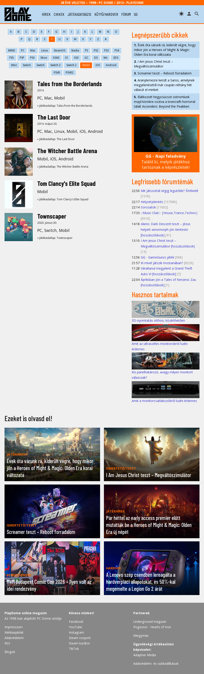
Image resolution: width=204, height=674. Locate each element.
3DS (115, 58)
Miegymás (141, 635)
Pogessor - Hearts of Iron (152, 627)
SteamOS (59, 50)
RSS (7, 643)
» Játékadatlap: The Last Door (56, 139)
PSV (32, 58)
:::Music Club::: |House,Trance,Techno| (169, 213)
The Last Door (53, 117)
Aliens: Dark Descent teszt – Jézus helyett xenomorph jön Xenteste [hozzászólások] (165, 229)
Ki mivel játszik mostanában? (162, 263)
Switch (27, 65)
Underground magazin (149, 621)
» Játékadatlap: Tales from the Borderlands (64, 106)
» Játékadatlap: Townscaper (55, 238)
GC (86, 58)
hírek (46, 14)
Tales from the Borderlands (69, 84)
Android (111, 65)
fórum (126, 14)
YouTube (75, 627)
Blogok (10, 652)
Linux (44, 50)
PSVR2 (69, 72)
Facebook (76, 621)
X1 (66, 58)
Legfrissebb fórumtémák (162, 181)
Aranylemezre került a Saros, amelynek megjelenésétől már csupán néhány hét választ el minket (164, 85)
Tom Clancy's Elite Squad (66, 183)
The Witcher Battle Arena (67, 151)
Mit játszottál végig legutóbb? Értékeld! (169, 191)
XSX (76, 58)
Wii (105, 58)
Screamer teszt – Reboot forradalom (163, 73)
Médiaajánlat (14, 632)
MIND (11, 50)
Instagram (76, 632)
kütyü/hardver (106, 14)
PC (22, 50)
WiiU (14, 65)
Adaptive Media (144, 655)
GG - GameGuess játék (157, 257)
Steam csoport (80, 638)
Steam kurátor (79, 643)
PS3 (106, 50)
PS (86, 50)
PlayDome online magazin (26, 613)
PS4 (117, 50)
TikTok (74, 648)
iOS (98, 65)
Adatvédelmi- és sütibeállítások (155, 663)
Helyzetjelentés (152, 202)
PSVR (57, 72)
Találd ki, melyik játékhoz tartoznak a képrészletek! (165, 161)
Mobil (86, 65)
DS (96, 58)
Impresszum (14, 627)
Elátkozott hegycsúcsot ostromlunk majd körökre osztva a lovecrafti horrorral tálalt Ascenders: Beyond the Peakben (164, 101)
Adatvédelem (14, 638)
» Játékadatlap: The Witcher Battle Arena (62, 166)
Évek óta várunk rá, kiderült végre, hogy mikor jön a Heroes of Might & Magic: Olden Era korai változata (165, 50)
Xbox (43, 58)
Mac (32, 50)
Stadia (75, 50)
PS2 (96, 50)
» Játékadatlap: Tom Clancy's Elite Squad (62, 199)
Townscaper (51, 216)
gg (136, 14)
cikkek (59, 14)
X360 (56, 58)
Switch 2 (55, 65)
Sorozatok (148, 207)
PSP (22, 58)
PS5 (11, 58)
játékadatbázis (79, 14)
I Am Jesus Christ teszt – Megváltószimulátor (153, 63)
